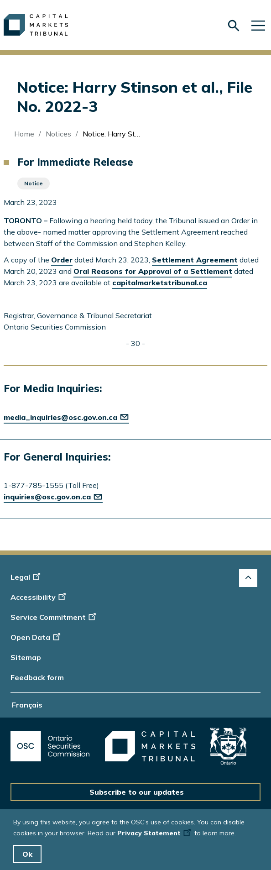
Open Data (36, 637)
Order (62, 259)
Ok (27, 854)
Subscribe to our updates (136, 792)
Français (27, 704)
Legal (26, 577)
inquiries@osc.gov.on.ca (53, 496)
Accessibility (39, 597)
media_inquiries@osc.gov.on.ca (66, 417)
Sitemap (25, 657)
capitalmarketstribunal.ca (159, 282)
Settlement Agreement (195, 259)
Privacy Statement (155, 833)
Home (24, 133)
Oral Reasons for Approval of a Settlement (152, 271)
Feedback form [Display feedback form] (37, 677)
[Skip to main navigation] (258, 25)
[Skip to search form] (233, 26)
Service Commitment (54, 617)
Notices (58, 133)
